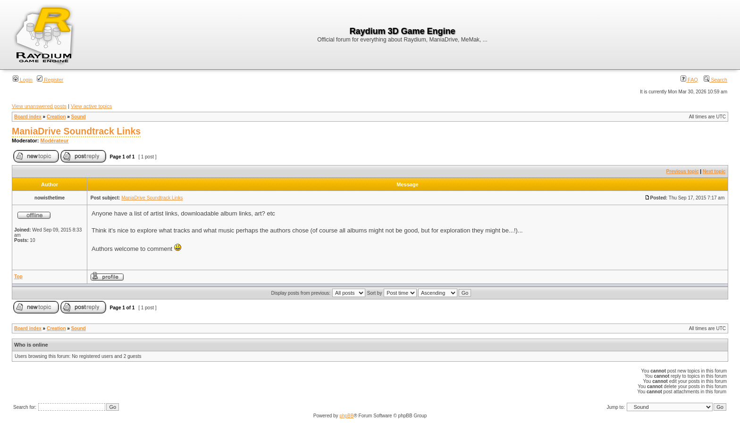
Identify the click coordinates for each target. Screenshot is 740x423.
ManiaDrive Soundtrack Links (76, 131)
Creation (56, 116)
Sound (78, 116)
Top (18, 276)
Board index (28, 116)
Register (50, 80)
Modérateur (55, 140)
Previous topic (682, 171)
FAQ (689, 80)
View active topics (91, 106)
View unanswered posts (39, 106)
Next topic (714, 171)
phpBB (346, 415)
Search (715, 80)
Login (23, 80)
